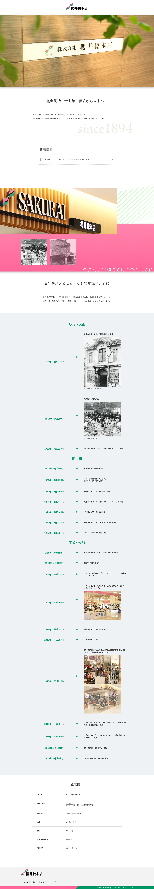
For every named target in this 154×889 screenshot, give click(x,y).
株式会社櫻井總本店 (77, 6)
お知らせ (34, 882)
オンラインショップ (48, 882)
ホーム (25, 882)
